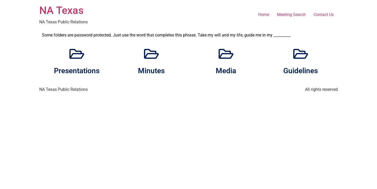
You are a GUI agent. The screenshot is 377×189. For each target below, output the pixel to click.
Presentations (76, 70)
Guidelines (300, 70)
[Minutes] (151, 53)
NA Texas (61, 10)
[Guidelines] (300, 53)
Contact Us (324, 14)
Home (263, 14)
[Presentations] (76, 53)
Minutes (151, 70)
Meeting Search (291, 14)
